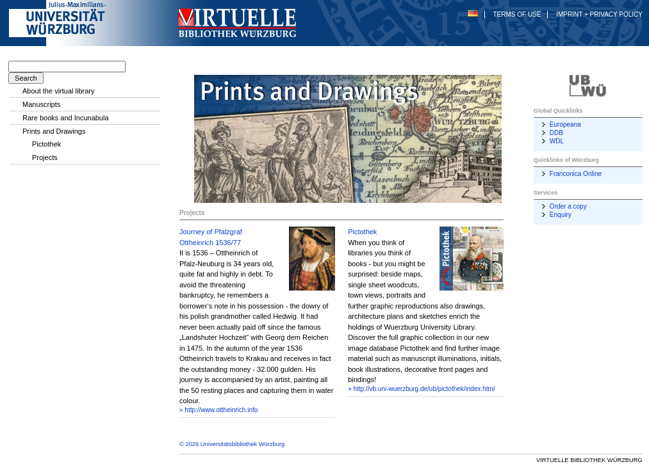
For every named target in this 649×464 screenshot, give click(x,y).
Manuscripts (41, 104)
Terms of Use (517, 14)
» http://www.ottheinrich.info (218, 409)
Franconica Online (576, 173)
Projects (45, 157)
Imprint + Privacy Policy (599, 14)
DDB (556, 132)
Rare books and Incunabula (65, 118)
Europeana (565, 124)
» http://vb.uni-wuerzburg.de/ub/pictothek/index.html (421, 388)
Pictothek (362, 232)
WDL (557, 141)
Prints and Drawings (53, 131)
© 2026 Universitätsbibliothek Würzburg (231, 444)
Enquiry (560, 214)
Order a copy (568, 206)
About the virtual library (58, 91)
